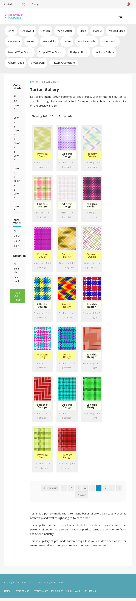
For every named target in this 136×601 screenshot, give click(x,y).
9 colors (17, 117)
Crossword (27, 30)
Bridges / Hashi (78, 52)
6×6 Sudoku (49, 41)
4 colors (17, 180)
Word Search (109, 41)
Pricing (35, 4)
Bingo (11, 30)
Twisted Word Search (20, 52)
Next (81, 495)
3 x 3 (17, 235)
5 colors (17, 168)
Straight (16, 270)
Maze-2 (97, 30)
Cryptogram (38, 62)
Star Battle (14, 41)
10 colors (17, 104)
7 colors (17, 142)
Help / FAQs (73, 590)
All (15, 96)
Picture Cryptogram (64, 62)
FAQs (23, 4)
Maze (83, 30)
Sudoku (31, 41)
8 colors (17, 130)
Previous (50, 488)
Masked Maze (117, 30)
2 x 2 (17, 241)
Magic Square (64, 30)
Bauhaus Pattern (104, 52)
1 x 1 (17, 245)
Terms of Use (21, 590)
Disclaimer (57, 590)
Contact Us (9, 4)
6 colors (17, 155)
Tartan (67, 41)
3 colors (17, 193)
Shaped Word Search (51, 52)
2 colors (17, 206)
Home (7, 590)
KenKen (45, 30)
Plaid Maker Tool (17, 296)
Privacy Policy (40, 590)
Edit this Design (67, 155)
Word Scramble (86, 41)
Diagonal (16, 279)
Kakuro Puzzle (16, 62)
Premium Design (42, 155)
